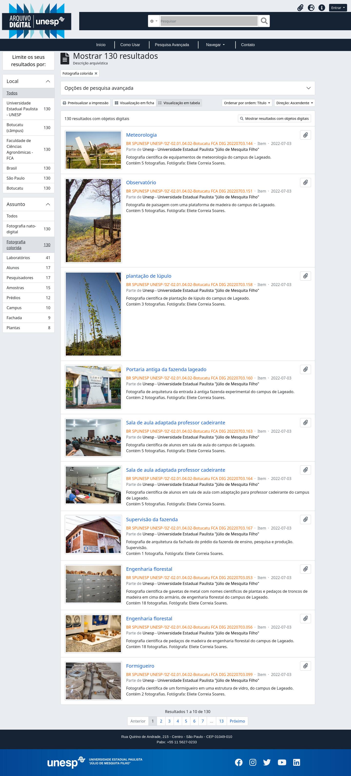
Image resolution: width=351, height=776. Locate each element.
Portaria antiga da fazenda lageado (166, 369)
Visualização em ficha (134, 103)
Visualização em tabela (179, 103)
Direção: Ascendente (293, 103)
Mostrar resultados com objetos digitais (274, 118)
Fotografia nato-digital (28, 229)
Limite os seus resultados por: (28, 61)
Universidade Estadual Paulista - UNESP (28, 108)
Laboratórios (28, 259)
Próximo (237, 721)
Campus (28, 309)
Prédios (28, 299)
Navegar (214, 45)
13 (221, 721)
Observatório (141, 182)
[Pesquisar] (209, 21)
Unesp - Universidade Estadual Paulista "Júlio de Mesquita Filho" (201, 149)
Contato (248, 45)
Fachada (28, 319)
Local (13, 81)
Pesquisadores (28, 279)
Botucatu (28, 189)
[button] (300, 7)
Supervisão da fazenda (152, 519)
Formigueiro (140, 666)
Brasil (28, 169)
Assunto (16, 204)
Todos (12, 93)
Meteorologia (141, 135)
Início (101, 45)
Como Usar (130, 45)
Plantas (28, 329)
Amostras (28, 289)
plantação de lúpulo (148, 276)
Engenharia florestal (149, 569)
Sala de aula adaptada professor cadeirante (175, 423)
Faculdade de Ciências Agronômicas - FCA (28, 149)
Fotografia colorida (28, 244)
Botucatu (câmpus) (28, 127)
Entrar (336, 7)
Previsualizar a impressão (85, 103)
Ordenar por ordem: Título (245, 103)
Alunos (28, 269)
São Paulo (28, 179)
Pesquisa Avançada (172, 45)
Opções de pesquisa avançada (99, 88)
